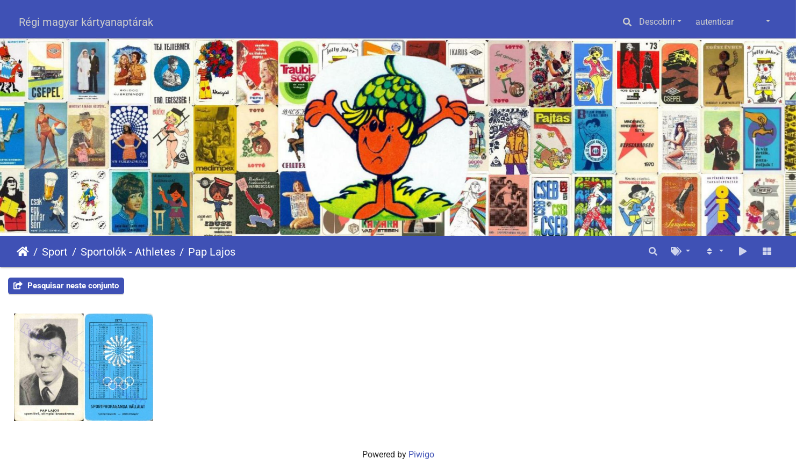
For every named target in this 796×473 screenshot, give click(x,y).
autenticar (714, 22)
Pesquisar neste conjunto (66, 285)
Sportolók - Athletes (128, 251)
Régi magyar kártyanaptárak (86, 22)
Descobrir (657, 22)
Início (23, 252)
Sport (55, 251)
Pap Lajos (211, 251)
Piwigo (421, 454)
